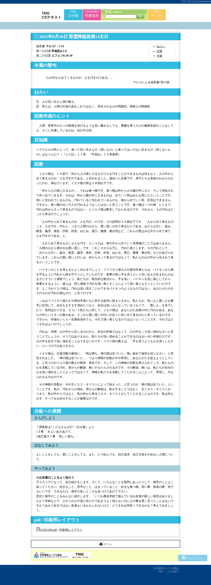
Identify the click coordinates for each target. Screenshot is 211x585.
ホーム (105, 544)
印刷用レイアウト (71, 529)
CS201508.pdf (48, 529)
